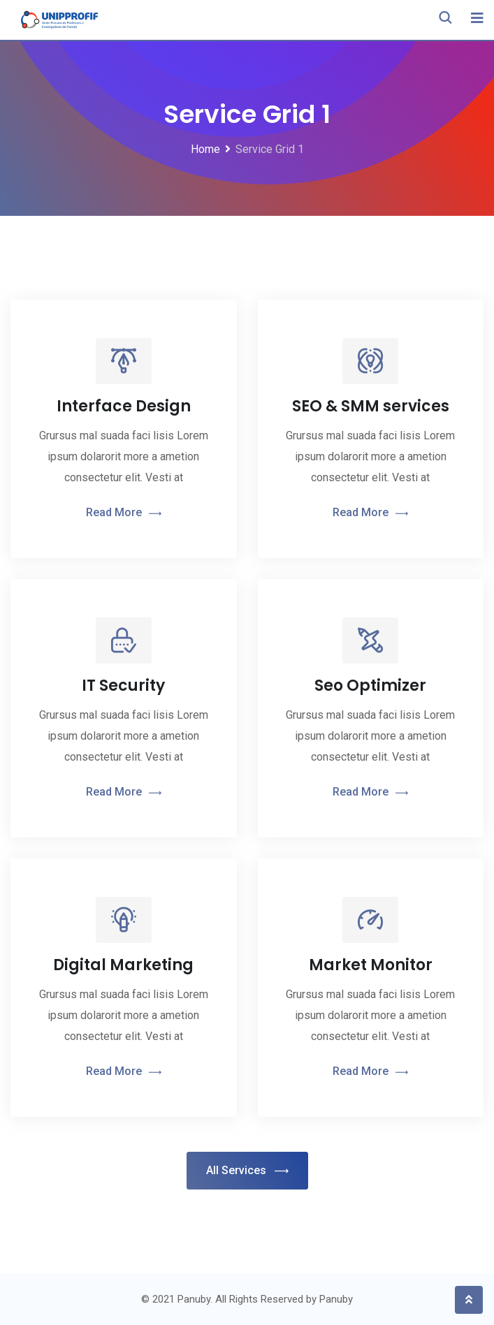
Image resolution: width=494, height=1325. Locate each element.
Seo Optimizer (370, 685)
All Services (247, 1171)
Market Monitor (371, 965)
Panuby (336, 1299)
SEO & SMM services (370, 406)
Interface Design (124, 406)
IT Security (123, 685)
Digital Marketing (123, 965)
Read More (123, 513)
